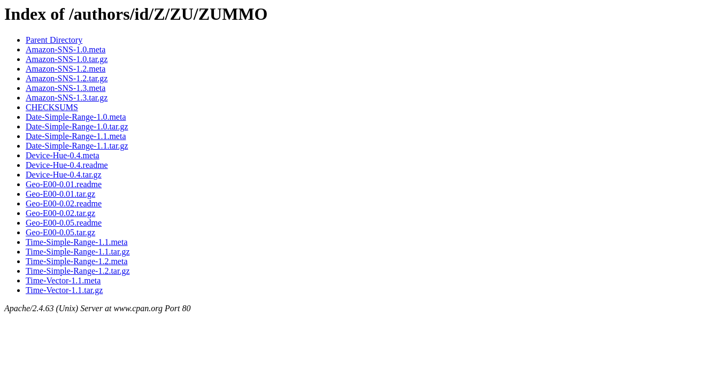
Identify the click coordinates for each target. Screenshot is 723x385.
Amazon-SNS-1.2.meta (65, 68)
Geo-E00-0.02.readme (64, 203)
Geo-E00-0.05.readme (64, 222)
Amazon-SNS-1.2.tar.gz (66, 78)
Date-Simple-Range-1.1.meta (76, 136)
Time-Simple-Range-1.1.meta (77, 242)
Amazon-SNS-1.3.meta (65, 88)
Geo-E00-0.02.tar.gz (60, 213)
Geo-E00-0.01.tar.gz (60, 193)
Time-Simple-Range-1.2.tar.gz (78, 270)
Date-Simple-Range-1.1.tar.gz (77, 145)
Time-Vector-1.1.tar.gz (64, 290)
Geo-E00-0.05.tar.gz (60, 232)
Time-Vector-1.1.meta (63, 280)
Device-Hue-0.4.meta (62, 155)
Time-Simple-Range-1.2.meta (77, 261)
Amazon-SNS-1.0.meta (65, 49)
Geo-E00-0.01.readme (64, 184)
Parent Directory (54, 39)
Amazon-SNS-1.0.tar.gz (66, 59)
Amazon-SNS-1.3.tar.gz (66, 97)
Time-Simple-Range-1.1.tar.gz (78, 251)
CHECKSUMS (52, 107)
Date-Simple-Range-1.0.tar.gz (77, 126)
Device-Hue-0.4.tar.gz (64, 174)
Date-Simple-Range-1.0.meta (76, 116)
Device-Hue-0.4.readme (67, 165)
